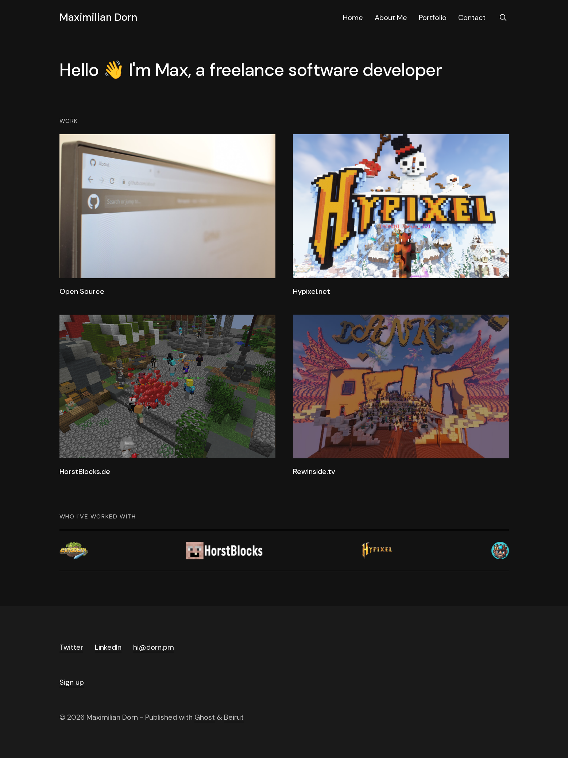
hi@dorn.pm (153, 647)
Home (353, 17)
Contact (472, 17)
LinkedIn (108, 647)
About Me (391, 17)
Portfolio (433, 17)
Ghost (204, 717)
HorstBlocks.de (84, 471)
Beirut (234, 717)
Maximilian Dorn (98, 17)
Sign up (71, 682)
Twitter (71, 647)
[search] (503, 17)
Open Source (81, 291)
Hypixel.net (311, 291)
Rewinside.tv (314, 471)
